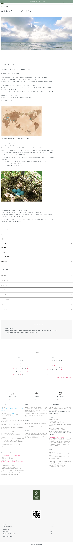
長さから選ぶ (5, 298)
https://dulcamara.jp (17, 339)
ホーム (2, 6)
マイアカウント (51, 529)
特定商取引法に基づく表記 (7, 539)
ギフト (3, 234)
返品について (4, 534)
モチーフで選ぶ (5, 315)
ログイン (50, 534)
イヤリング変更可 (6, 304)
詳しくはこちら (42, 1)
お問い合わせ (51, 539)
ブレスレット (5, 248)
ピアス (3, 239)
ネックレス (4, 244)
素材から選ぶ (5, 287)
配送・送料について (5, 532)
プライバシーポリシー (6, 542)
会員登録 (50, 532)
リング (3, 252)
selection (7, 6)
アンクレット (5, 257)
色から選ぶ (4, 293)
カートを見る (51, 537)
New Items (4, 276)
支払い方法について (5, 537)
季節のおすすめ (5, 282)
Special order (5, 262)
